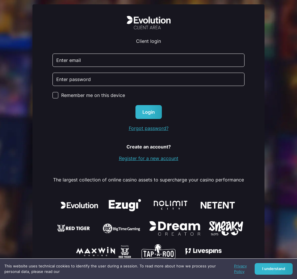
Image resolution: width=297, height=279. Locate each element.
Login (148, 112)
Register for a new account (148, 158)
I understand (273, 269)
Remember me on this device (93, 95)
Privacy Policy (240, 269)
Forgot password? (149, 128)
